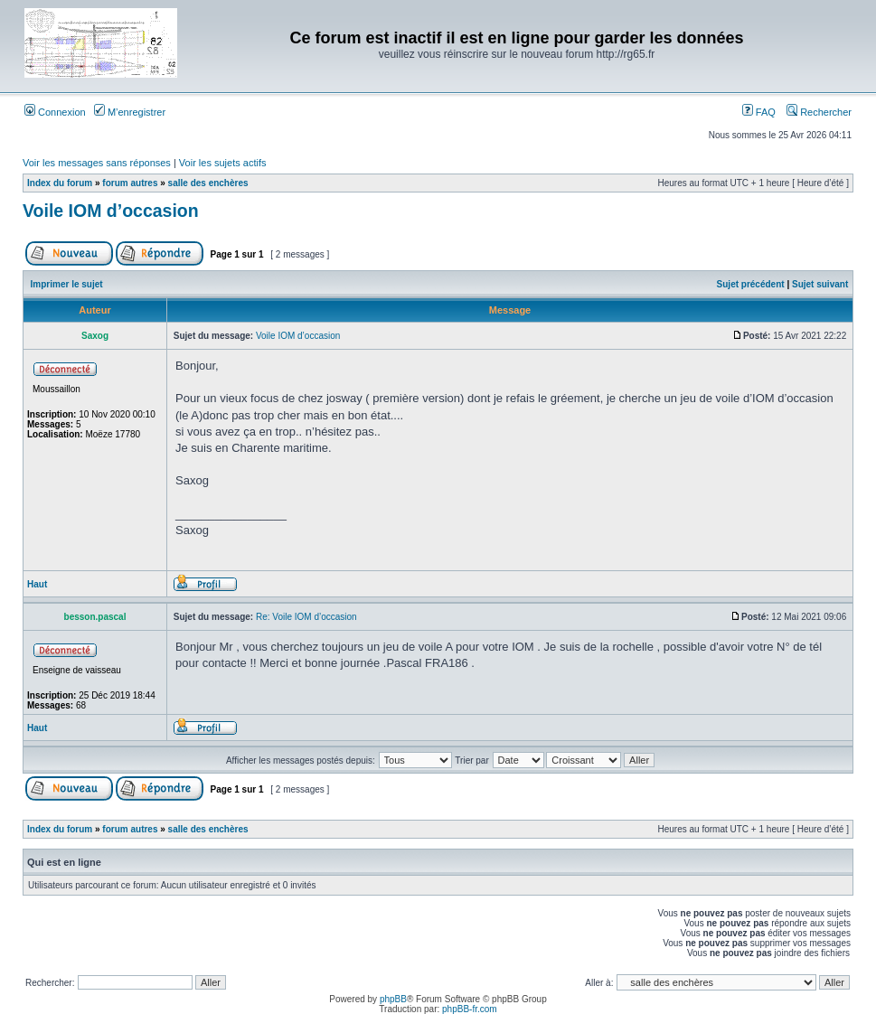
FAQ (759, 112)
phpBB (393, 999)
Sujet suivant (820, 284)
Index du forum (59, 183)
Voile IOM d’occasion (111, 211)
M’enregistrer (129, 112)
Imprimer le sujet (67, 284)
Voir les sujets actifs (223, 162)
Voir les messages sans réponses (97, 162)
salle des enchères (208, 183)
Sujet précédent (751, 284)
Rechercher (819, 112)
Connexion (55, 112)
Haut (37, 584)
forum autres (129, 183)
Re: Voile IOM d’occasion (306, 617)
